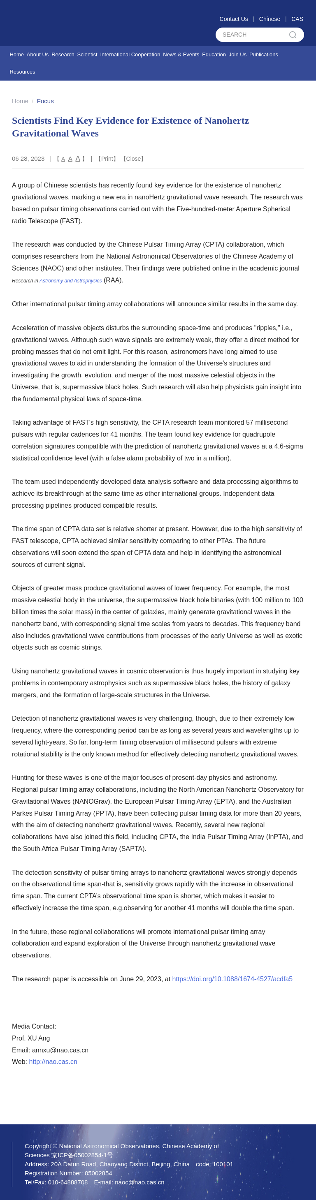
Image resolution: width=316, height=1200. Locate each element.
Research (62, 54)
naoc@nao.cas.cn (139, 1182)
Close (133, 158)
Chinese (269, 19)
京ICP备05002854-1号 (82, 1154)
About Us (38, 54)
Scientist (87, 54)
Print (107, 158)
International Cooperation (130, 54)
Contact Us (234, 19)
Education (214, 54)
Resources (22, 72)
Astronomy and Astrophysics (71, 281)
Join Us (237, 54)
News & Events (181, 54)
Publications (263, 54)
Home (16, 54)
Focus (45, 100)
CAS (297, 19)
